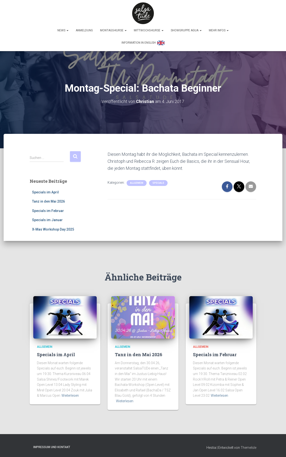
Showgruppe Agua (186, 30)
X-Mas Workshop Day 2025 (53, 228)
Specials (158, 181)
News (62, 30)
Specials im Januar (47, 219)
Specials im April (45, 191)
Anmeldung (84, 30)
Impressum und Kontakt (51, 446)
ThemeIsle (248, 446)
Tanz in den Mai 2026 (48, 200)
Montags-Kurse (113, 30)
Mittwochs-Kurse (148, 30)
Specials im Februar (48, 209)
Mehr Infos (219, 30)
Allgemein (136, 181)
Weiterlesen (70, 394)
